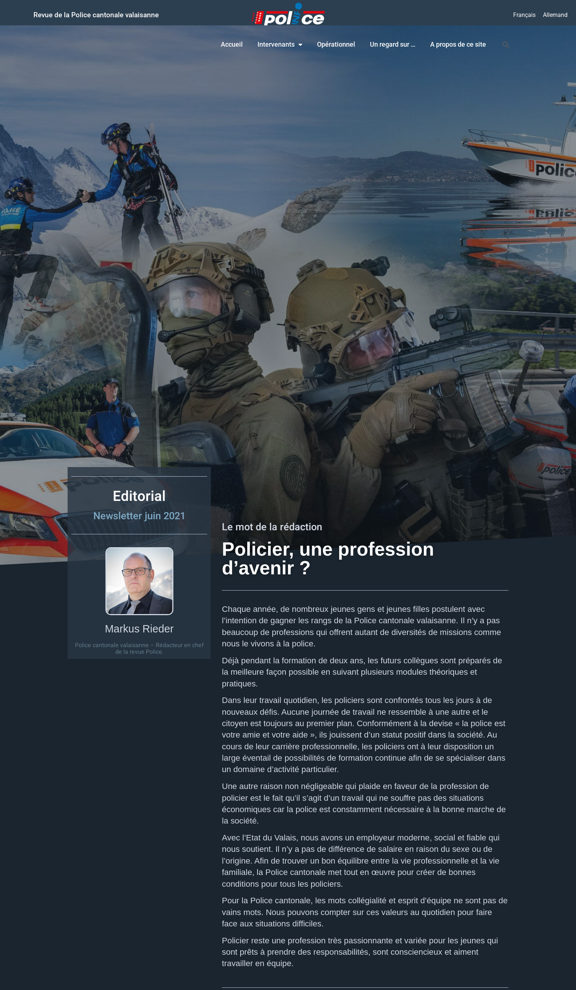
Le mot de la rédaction (272, 527)
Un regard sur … (392, 44)
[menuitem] (524, 15)
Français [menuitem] (524, 14)
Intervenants (280, 44)
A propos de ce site (458, 44)
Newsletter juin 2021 (139, 516)
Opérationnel (336, 44)
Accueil (232, 44)
